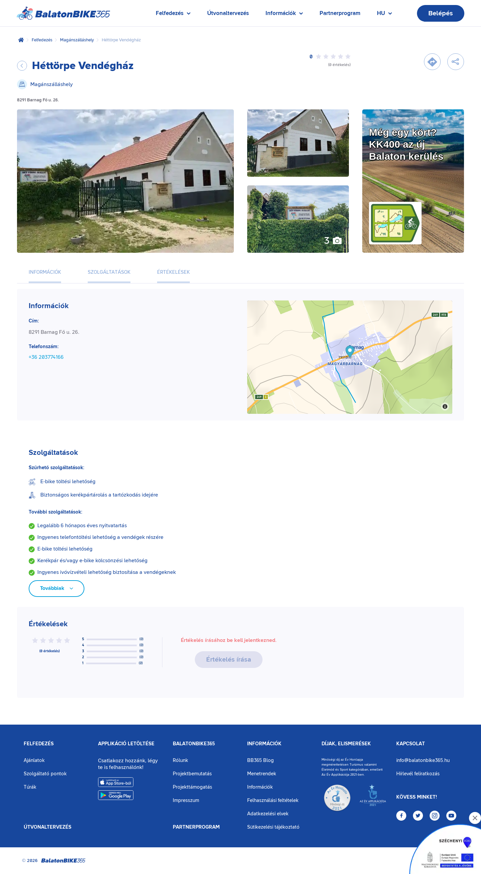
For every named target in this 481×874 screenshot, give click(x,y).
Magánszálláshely (77, 40)
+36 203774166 (46, 357)
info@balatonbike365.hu (423, 760)
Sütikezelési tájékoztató (273, 827)
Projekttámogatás (192, 787)
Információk (264, 744)
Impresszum (186, 800)
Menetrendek (261, 774)
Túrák (30, 787)
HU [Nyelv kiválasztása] (384, 15)
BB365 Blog (260, 760)
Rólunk (180, 760)
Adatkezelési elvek (268, 814)
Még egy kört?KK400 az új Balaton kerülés (406, 144)
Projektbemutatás (192, 774)
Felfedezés (42, 40)
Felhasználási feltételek (273, 800)
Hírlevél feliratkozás (418, 774)
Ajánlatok (34, 760)
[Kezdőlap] (21, 40)
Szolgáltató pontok (45, 774)
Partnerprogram (340, 13)
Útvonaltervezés (228, 13)
